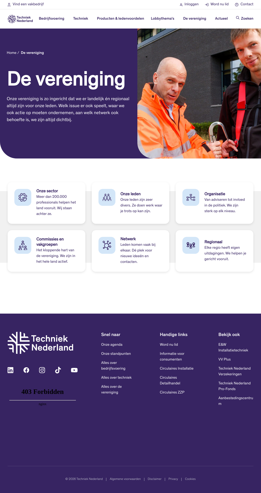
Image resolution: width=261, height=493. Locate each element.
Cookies (190, 479)
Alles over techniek (116, 378)
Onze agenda (111, 345)
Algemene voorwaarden (125, 479)
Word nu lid (169, 345)
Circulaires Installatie (177, 369)
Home (11, 53)
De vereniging (32, 53)
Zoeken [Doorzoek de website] (247, 19)
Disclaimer (154, 479)
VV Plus (225, 360)
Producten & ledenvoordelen (120, 19)
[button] (26, 4)
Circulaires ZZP (172, 393)
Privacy (173, 479)
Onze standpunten (116, 354)
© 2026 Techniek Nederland (84, 479)
